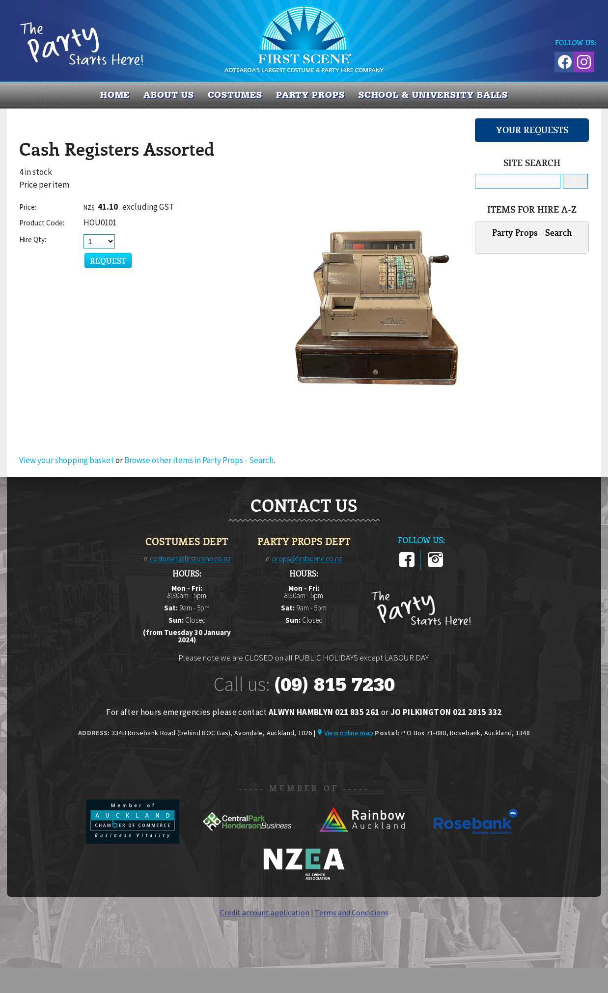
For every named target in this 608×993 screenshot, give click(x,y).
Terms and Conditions (351, 912)
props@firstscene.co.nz (307, 558)
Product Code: (41, 222)
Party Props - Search (532, 232)
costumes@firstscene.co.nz (190, 558)
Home (115, 94)
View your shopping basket (66, 460)
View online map (348, 732)
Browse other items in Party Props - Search (199, 460)
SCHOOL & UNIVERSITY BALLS (433, 94)
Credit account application (264, 912)
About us (168, 94)
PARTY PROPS (310, 94)
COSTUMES (235, 94)
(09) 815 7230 (334, 684)
